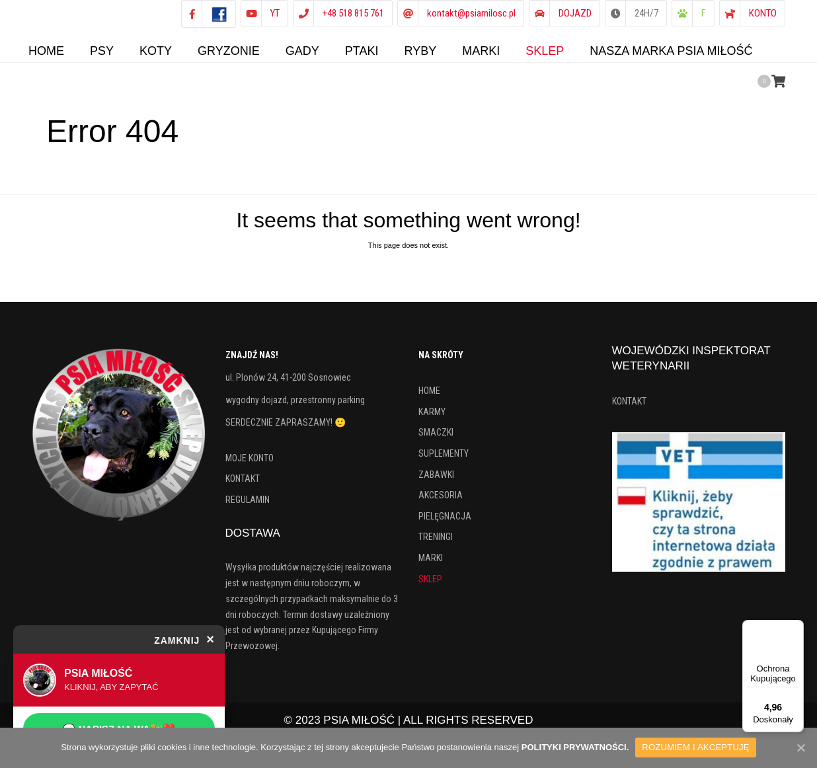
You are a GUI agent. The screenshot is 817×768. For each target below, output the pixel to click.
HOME (429, 397)
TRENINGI (435, 543)
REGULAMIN (247, 506)
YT (275, 13)
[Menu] (796, 628)
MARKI (430, 564)
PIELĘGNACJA (444, 523)
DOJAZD (575, 13)
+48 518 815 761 (353, 13)
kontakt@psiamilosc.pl (471, 13)
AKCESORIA (440, 501)
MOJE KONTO (249, 464)
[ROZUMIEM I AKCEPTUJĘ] (800, 747)
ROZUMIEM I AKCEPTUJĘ (695, 747)
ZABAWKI (436, 481)
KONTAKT (242, 485)
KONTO (763, 13)
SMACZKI (435, 439)
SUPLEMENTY (443, 460)
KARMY (432, 418)
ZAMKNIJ (184, 639)
